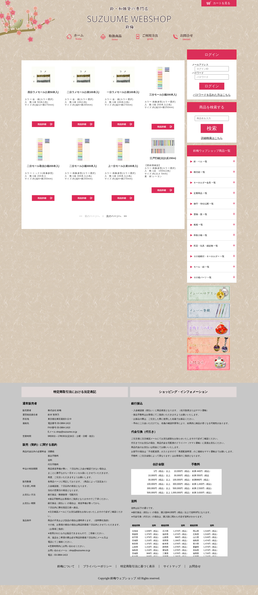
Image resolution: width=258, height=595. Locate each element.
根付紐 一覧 (200, 171)
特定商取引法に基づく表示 (138, 576)
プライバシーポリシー (97, 576)
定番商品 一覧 (201, 192)
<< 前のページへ (89, 216)
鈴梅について (67, 576)
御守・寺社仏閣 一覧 (204, 202)
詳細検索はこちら (212, 138)
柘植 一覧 (198, 222)
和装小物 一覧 (201, 232)
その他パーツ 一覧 (203, 273)
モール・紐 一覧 (202, 263)
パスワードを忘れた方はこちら (212, 94)
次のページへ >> (116, 216)
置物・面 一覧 (201, 212)
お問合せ (195, 576)
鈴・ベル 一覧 (201, 161)
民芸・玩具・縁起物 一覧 (206, 243)
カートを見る (221, 3)
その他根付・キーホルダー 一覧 (209, 253)
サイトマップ (172, 576)
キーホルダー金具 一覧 (205, 182)
